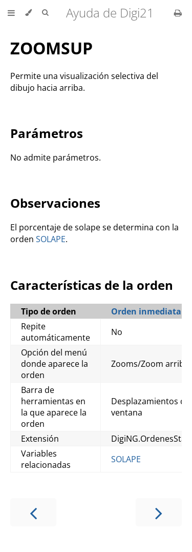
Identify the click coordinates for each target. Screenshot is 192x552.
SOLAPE (51, 239)
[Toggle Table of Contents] (11, 13)
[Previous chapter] (33, 512)
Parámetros (46, 133)
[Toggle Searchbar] (45, 13)
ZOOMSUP (51, 48)
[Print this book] (178, 12)
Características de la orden (91, 285)
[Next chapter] (159, 512)
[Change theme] (28, 13)
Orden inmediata (146, 311)
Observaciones (55, 202)
